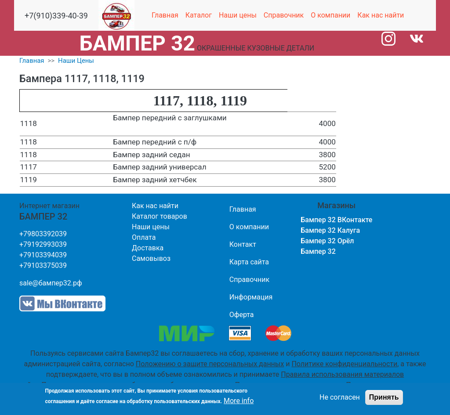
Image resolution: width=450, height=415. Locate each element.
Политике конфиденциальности (344, 364)
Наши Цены (76, 61)
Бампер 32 (318, 251)
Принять (384, 397)
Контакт (242, 244)
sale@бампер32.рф (50, 283)
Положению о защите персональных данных (210, 364)
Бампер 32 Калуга (330, 230)
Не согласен (339, 397)
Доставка (147, 248)
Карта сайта (249, 262)
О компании (330, 15)
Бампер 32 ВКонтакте (336, 220)
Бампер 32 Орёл (327, 241)
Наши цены (238, 15)
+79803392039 (43, 234)
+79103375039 (43, 265)
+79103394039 (43, 255)
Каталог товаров (159, 216)
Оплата (144, 237)
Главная (165, 15)
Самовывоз (151, 258)
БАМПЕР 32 (137, 43)
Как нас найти (380, 15)
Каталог (198, 15)
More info (239, 401)
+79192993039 (43, 244)
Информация (250, 297)
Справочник (284, 15)
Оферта (241, 314)
